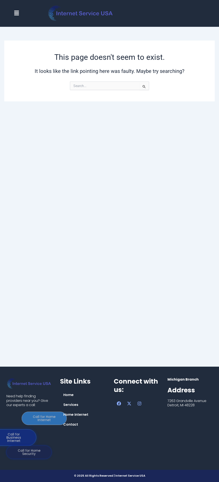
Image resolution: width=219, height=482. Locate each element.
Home (68, 394)
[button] (16, 13)
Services (70, 404)
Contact (70, 424)
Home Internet (75, 414)
